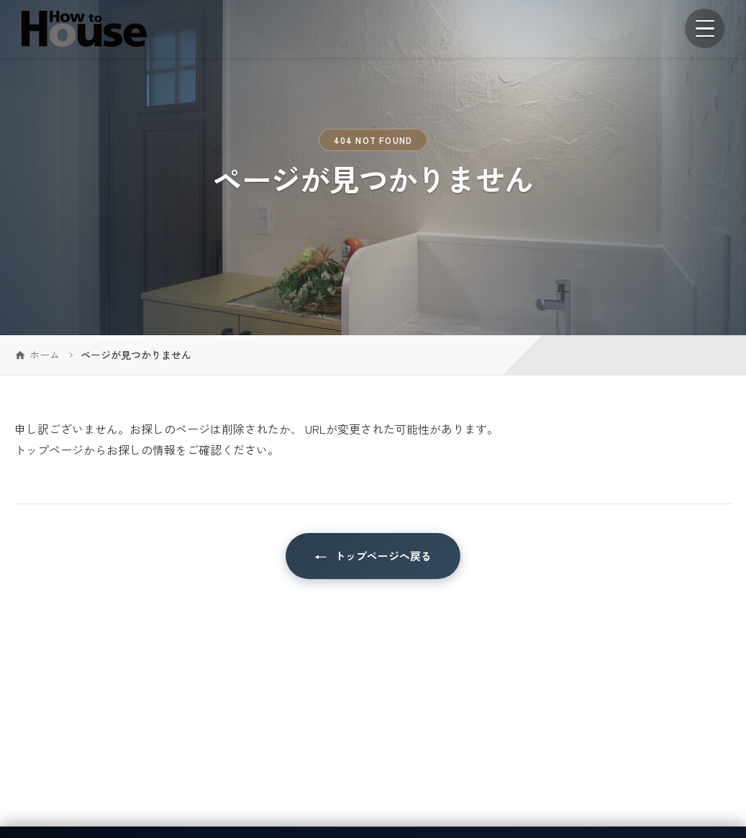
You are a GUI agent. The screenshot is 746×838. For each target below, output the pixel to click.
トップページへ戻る (383, 555)
